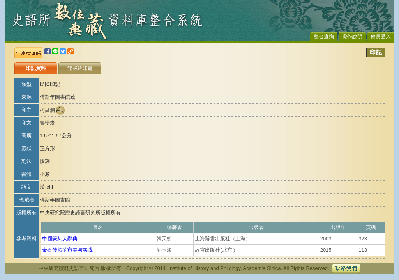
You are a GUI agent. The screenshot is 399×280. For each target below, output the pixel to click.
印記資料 (36, 68)
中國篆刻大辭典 (60, 239)
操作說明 (352, 36)
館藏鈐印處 (80, 68)
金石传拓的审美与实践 (67, 250)
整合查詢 (324, 36)
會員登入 (381, 36)
